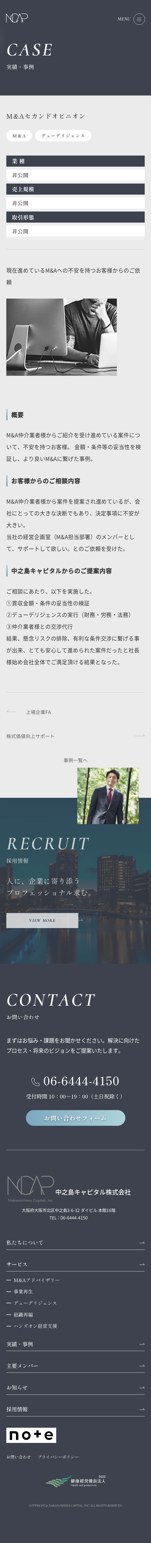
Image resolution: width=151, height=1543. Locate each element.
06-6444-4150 (81, 1080)
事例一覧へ (76, 763)
